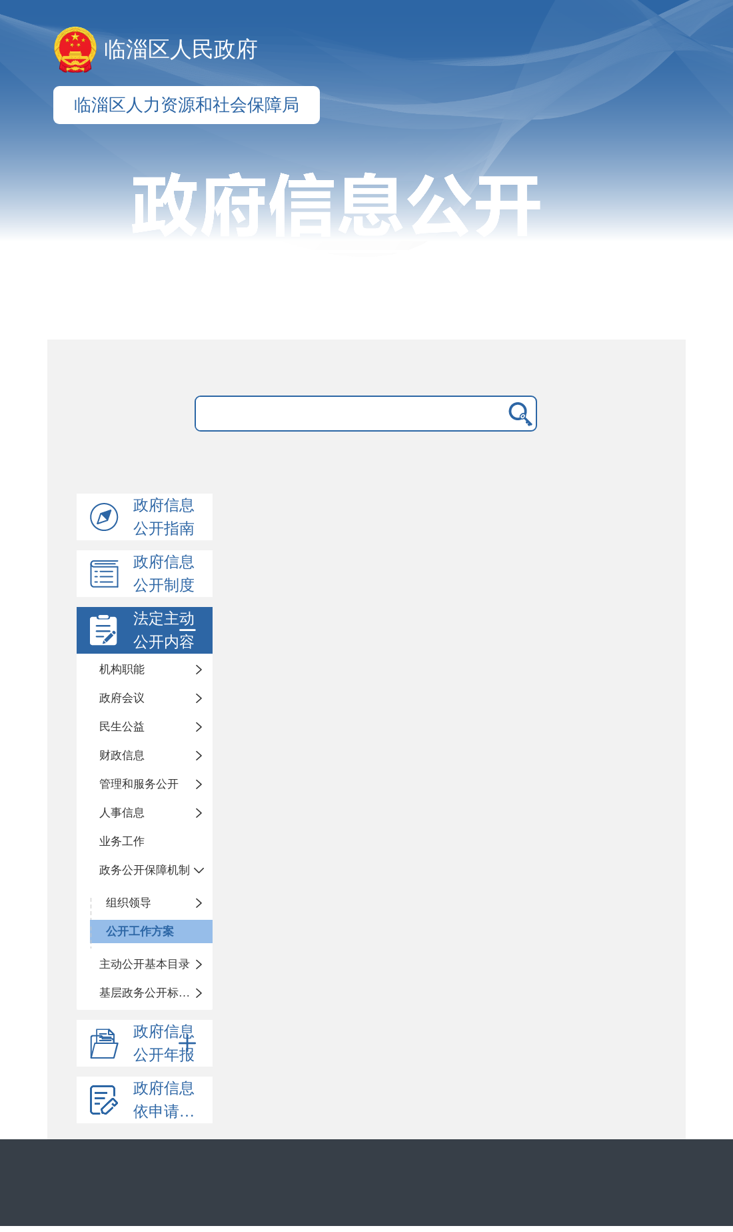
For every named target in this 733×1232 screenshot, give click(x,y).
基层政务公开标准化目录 (156, 993)
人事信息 (122, 812)
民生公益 (122, 726)
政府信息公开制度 (164, 574)
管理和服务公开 (139, 784)
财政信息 (122, 755)
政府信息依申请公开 (171, 1100)
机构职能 (122, 669)
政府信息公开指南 (164, 517)
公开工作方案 (140, 931)
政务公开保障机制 (144, 870)
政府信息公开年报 (167, 1043)
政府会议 (122, 698)
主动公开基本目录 (144, 964)
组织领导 (128, 902)
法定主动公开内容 (167, 630)
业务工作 (122, 841)
